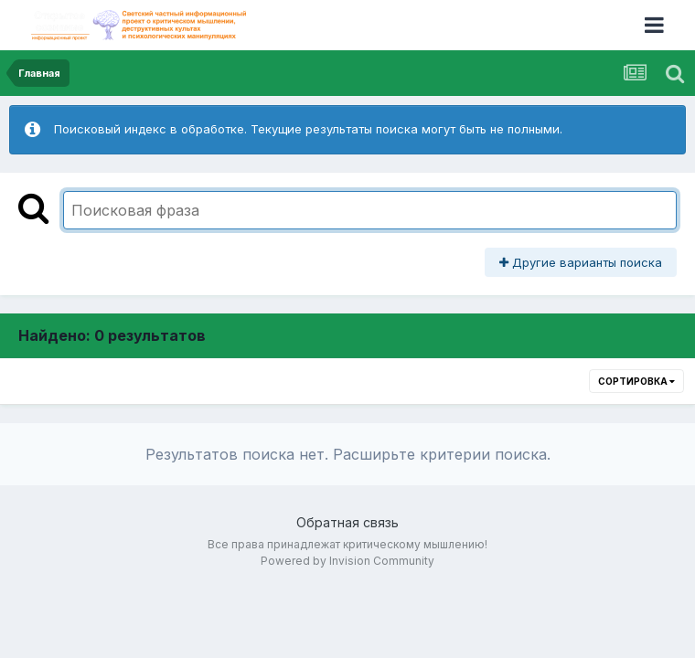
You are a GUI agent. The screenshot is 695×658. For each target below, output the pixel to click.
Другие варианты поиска (580, 262)
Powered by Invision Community (347, 561)
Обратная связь (347, 522)
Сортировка (636, 381)
